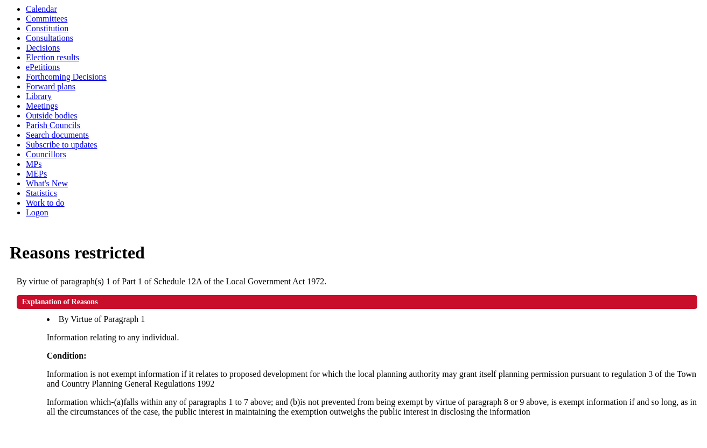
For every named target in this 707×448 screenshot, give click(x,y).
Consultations (49, 38)
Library (39, 96)
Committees (46, 18)
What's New (47, 183)
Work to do (45, 202)
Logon (37, 212)
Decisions (43, 47)
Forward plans (50, 86)
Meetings (42, 105)
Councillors (46, 154)
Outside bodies (52, 115)
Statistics (41, 193)
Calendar (41, 8)
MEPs (36, 173)
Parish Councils (53, 125)
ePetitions (43, 67)
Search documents (57, 134)
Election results (52, 57)
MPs (33, 164)
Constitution (47, 28)
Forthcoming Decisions (66, 76)
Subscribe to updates (61, 144)
